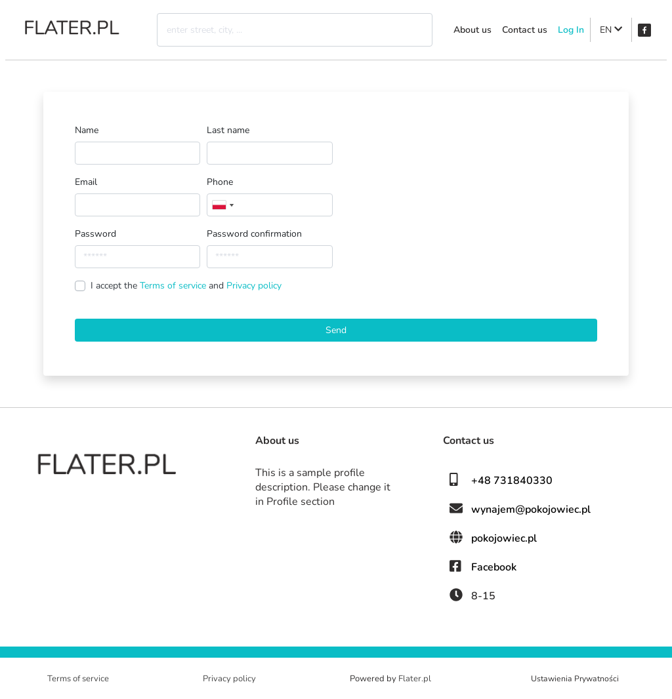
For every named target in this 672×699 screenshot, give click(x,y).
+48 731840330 (512, 480)
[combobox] (222, 205)
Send (336, 330)
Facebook (493, 567)
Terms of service (174, 285)
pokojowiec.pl (504, 538)
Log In (571, 30)
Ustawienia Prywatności (575, 678)
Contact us (524, 30)
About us (472, 30)
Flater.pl (414, 679)
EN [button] (611, 30)
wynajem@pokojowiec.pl (531, 509)
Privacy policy (254, 285)
